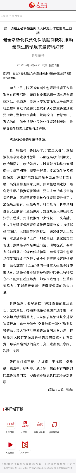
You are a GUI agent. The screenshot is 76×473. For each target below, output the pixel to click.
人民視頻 (10, 446)
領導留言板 (54, 426)
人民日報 (10, 426)
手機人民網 (40, 426)
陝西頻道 (17, 16)
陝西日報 (54, 65)
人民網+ (25, 426)
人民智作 (25, 446)
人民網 (4, 16)
